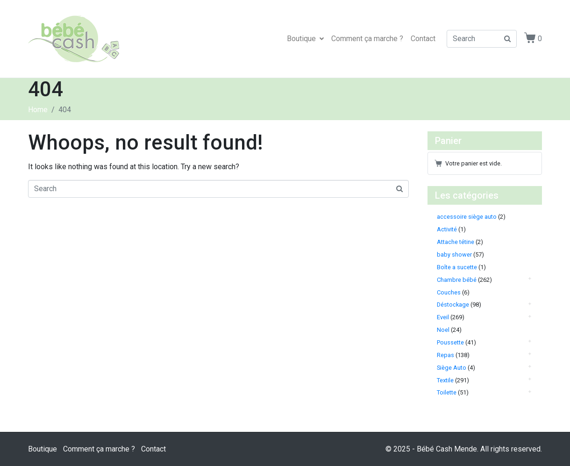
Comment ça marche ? (367, 38)
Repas (445, 354)
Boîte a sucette (457, 267)
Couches (449, 292)
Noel (443, 329)
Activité (447, 229)
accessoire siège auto (467, 216)
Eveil (443, 317)
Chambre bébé (457, 279)
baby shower (454, 254)
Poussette (450, 342)
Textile (445, 380)
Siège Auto (451, 367)
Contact (423, 38)
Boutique (305, 38)
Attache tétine (455, 241)
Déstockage (453, 304)
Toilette (446, 392)
